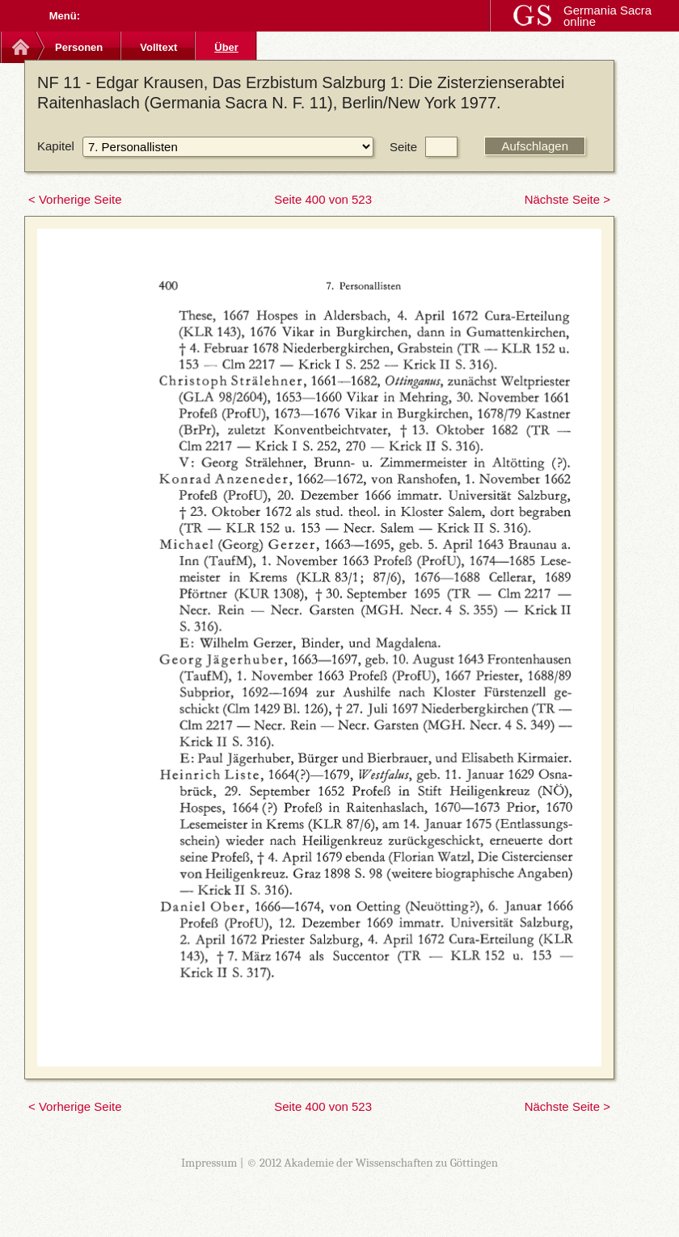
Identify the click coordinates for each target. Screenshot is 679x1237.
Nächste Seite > (567, 199)
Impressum (209, 1162)
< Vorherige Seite (75, 199)
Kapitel (55, 146)
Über (226, 47)
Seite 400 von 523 (323, 199)
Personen (79, 47)
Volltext (158, 47)
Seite (403, 147)
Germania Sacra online (607, 15)
